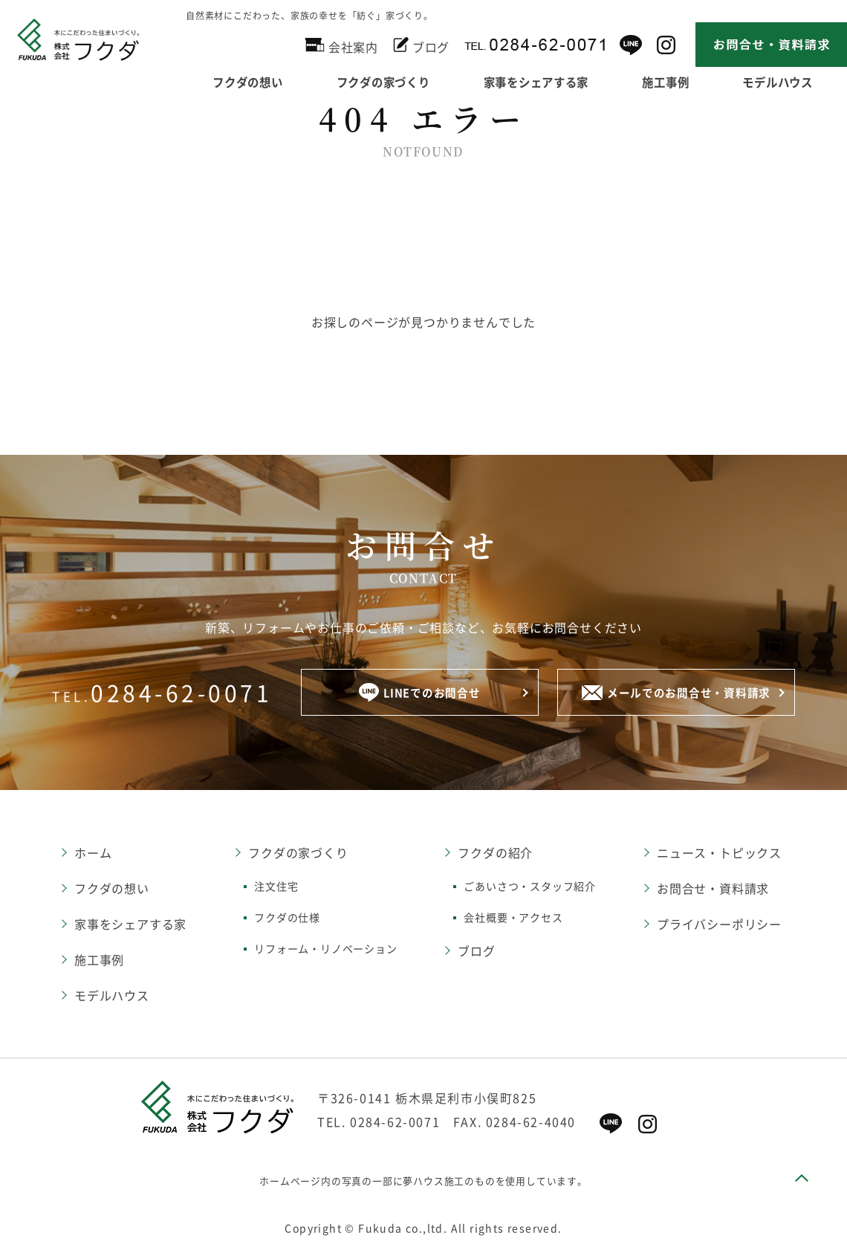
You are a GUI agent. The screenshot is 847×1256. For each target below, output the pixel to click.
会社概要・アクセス (513, 918)
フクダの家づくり (385, 80)
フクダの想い (248, 80)
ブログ (421, 44)
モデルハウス (111, 997)
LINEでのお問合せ (419, 693)
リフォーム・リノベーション (325, 949)
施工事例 (675, 80)
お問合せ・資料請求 (713, 890)
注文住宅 (276, 887)
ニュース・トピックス (719, 854)
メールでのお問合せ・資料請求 (676, 693)
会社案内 (341, 45)
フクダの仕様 (287, 918)
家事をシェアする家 (544, 80)
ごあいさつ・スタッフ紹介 (530, 887)
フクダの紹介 (495, 854)
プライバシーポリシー (719, 925)
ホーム (92, 854)
